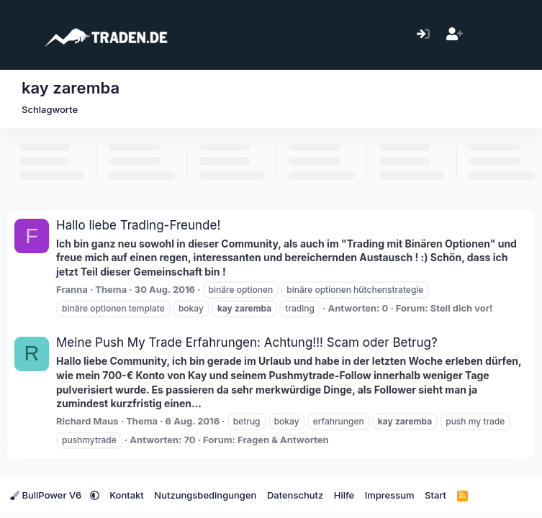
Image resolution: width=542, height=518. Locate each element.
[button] (94, 495)
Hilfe (344, 495)
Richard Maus (87, 421)
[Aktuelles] (485, 35)
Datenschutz (295, 495)
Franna (72, 289)
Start (435, 495)
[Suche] (516, 35)
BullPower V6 (47, 495)
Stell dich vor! (461, 308)
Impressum (390, 495)
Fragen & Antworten (283, 439)
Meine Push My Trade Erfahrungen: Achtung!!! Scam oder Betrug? (247, 342)
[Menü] (20, 34)
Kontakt (126, 495)
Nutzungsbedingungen (205, 495)
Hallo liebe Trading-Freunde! (138, 225)
